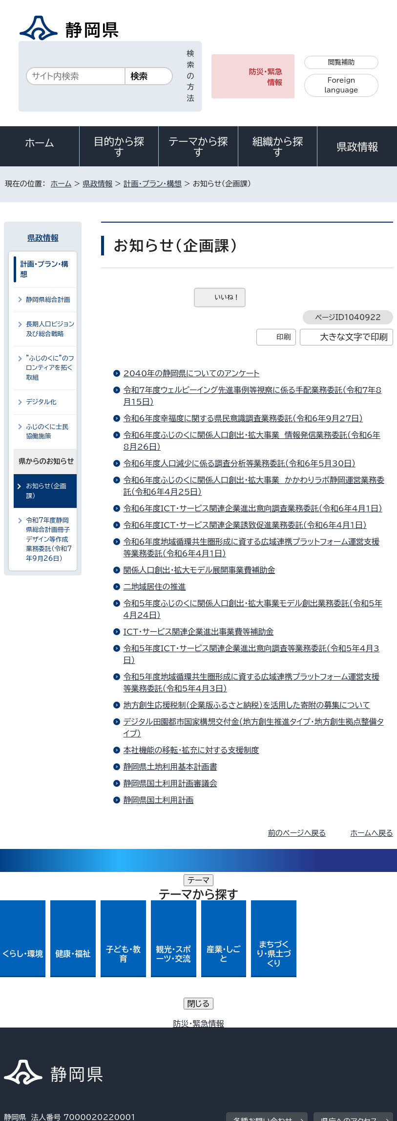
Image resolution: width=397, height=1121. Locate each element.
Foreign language (341, 85)
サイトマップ (325, 1037)
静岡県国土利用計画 (158, 800)
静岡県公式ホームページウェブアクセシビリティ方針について (110, 1037)
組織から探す (277, 147)
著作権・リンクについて (49, 1026)
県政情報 (356, 146)
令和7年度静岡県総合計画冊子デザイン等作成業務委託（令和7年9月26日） (49, 539)
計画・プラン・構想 (153, 183)
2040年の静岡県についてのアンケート (191, 373)
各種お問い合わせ (263, 965)
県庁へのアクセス (349, 965)
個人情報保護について (159, 1026)
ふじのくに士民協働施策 (47, 431)
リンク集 (257, 1037)
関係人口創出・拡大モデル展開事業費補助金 (199, 570)
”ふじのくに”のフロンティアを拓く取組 (50, 368)
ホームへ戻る (371, 833)
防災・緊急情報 (265, 77)
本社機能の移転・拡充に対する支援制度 (191, 750)
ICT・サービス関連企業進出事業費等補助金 (198, 632)
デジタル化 (41, 402)
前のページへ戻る (297, 833)
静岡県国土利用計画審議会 (170, 783)
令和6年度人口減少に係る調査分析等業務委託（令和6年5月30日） (239, 463)
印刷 (283, 337)
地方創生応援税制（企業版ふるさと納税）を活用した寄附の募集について (246, 705)
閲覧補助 (341, 62)
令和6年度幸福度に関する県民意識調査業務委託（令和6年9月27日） (243, 418)
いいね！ (226, 297)
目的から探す (119, 147)
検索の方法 (190, 76)
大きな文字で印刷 (354, 337)
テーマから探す (198, 147)
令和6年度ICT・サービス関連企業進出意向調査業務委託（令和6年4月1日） (252, 508)
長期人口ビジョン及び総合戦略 (50, 329)
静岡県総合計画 (48, 300)
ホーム (39, 142)
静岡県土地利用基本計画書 (170, 767)
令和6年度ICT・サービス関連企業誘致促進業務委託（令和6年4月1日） (244, 525)
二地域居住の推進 (154, 587)
